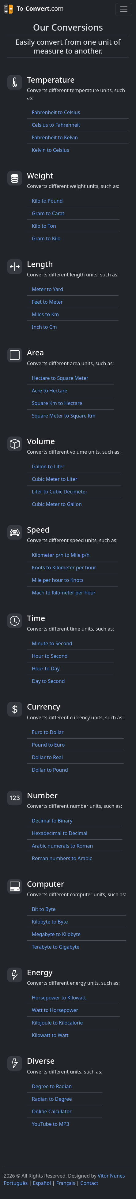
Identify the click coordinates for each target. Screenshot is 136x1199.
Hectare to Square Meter (60, 378)
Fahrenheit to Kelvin (55, 137)
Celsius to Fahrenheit (56, 125)
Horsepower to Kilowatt (59, 997)
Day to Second (48, 681)
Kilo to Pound (47, 200)
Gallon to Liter (48, 466)
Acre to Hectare (49, 390)
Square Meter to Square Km (64, 415)
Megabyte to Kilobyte (56, 934)
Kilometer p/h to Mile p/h (60, 555)
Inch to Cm (44, 327)
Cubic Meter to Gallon (57, 504)
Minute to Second (52, 643)
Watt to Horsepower (55, 1010)
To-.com (34, 9)
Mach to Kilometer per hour (64, 592)
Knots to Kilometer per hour (64, 567)
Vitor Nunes (111, 1175)
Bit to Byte (43, 909)
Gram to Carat (48, 213)
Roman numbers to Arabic (62, 858)
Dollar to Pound (50, 769)
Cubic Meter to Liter (54, 479)
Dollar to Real (47, 757)
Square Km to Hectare (57, 403)
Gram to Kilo (46, 238)
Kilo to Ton (44, 226)
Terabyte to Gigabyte (55, 946)
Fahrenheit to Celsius (56, 112)
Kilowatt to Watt (50, 1035)
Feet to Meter (47, 301)
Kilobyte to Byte (50, 921)
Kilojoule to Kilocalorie (57, 1022)
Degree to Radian (52, 1086)
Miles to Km (45, 314)
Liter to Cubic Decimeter (59, 491)
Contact (89, 1183)
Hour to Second (50, 656)
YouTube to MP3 (50, 1124)
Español (42, 1183)
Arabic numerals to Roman (62, 845)
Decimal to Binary (52, 820)
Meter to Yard (47, 289)
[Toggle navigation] (123, 9)
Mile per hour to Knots (57, 580)
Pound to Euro (48, 744)
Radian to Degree (52, 1099)
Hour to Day (46, 668)
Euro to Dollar (48, 732)
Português (16, 1183)
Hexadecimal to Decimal (59, 833)
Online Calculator (52, 1111)
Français (65, 1183)
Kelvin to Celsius (50, 150)
